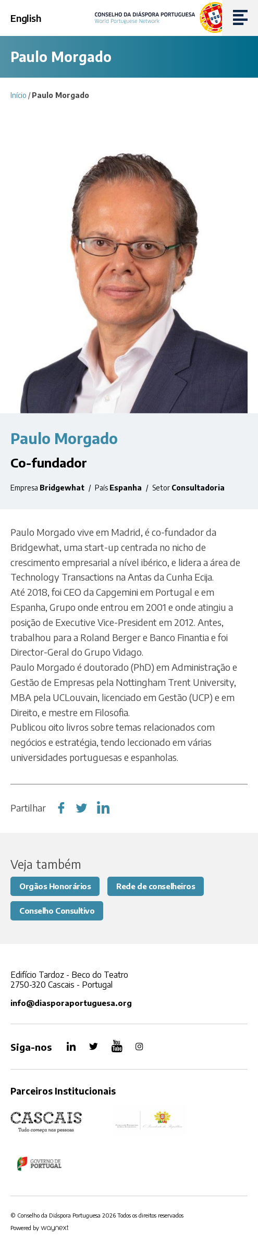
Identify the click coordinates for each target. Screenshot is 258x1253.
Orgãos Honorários (55, 886)
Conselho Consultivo (56, 910)
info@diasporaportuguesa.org (71, 1003)
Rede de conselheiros (155, 886)
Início (18, 95)
